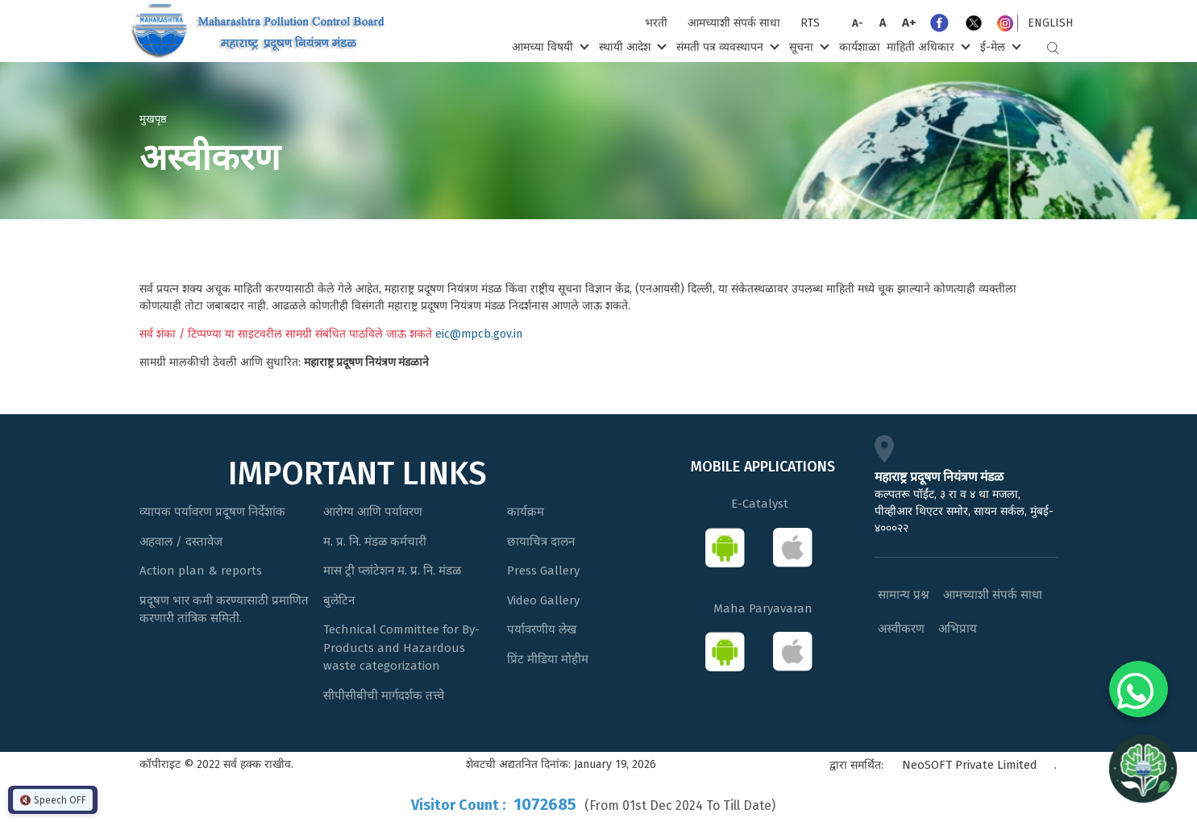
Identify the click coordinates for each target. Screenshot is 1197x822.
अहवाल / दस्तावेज (180, 541)
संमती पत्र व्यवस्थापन (726, 46)
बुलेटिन (339, 600)
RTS (810, 23)
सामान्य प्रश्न (903, 594)
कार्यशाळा (859, 47)
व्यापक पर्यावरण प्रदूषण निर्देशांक (212, 511)
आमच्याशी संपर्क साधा (734, 23)
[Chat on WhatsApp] (1138, 689)
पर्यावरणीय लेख (541, 629)
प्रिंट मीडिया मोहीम (547, 659)
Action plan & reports (200, 570)
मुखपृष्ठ (153, 118)
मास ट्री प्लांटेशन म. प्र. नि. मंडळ (392, 570)
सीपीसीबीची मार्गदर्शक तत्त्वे (383, 695)
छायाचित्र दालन (541, 541)
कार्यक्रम (525, 511)
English (1050, 23)
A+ (909, 22)
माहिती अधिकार (926, 46)
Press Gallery (543, 570)
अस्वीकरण (901, 628)
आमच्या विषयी (548, 46)
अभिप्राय (957, 628)
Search (1052, 48)
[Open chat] (1143, 768)
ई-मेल (998, 46)
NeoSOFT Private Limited (969, 765)
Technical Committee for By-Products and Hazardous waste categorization (401, 647)
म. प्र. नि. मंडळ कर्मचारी (374, 541)
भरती (656, 23)
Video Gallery (543, 600)
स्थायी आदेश (631, 46)
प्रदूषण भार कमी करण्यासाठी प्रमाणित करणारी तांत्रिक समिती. (224, 609)
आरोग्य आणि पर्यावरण (372, 511)
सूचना (807, 46)
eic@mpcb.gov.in (478, 334)
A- (857, 23)
